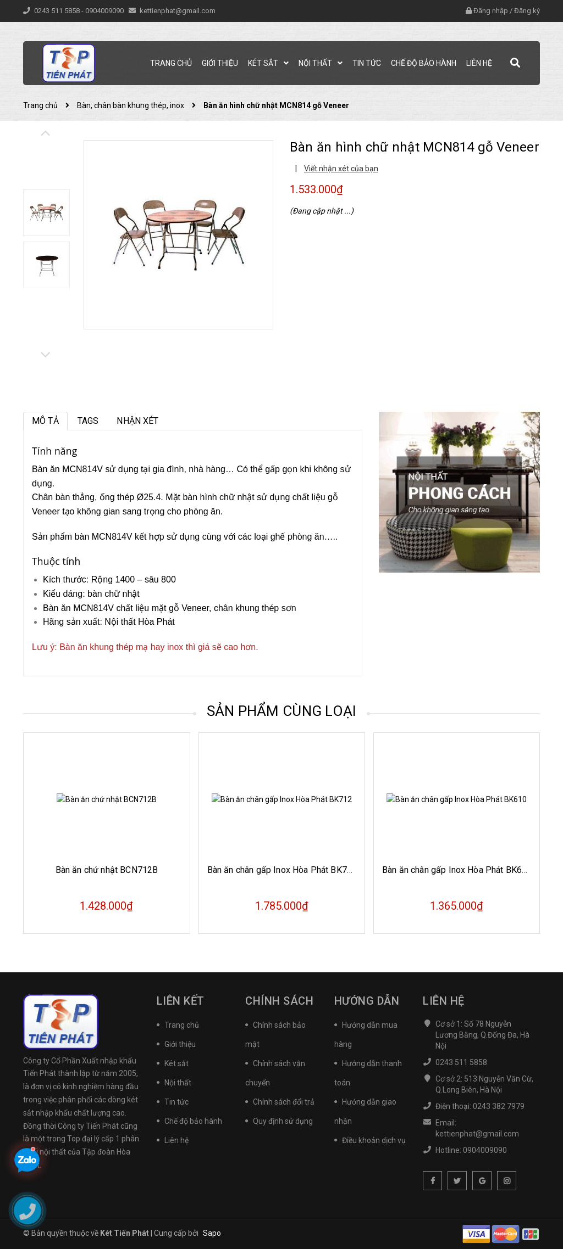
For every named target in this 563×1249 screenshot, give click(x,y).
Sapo (212, 1233)
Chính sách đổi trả (283, 1101)
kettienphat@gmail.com (178, 11)
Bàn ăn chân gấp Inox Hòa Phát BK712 (282, 870)
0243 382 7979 (499, 1106)
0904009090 (105, 11)
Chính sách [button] (279, 1000)
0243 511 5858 (57, 11)
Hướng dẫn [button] (367, 1000)
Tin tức (176, 1101)
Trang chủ (181, 1025)
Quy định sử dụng (283, 1121)
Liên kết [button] (181, 1000)
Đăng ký (527, 11)
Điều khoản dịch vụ (374, 1140)
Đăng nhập (490, 11)
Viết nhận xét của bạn (341, 168)
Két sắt (176, 1063)
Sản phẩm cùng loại (282, 711)
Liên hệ (176, 1140)
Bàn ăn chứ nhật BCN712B (107, 870)
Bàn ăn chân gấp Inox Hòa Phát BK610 (457, 870)
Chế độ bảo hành (193, 1121)
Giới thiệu (180, 1044)
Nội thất (177, 1082)
